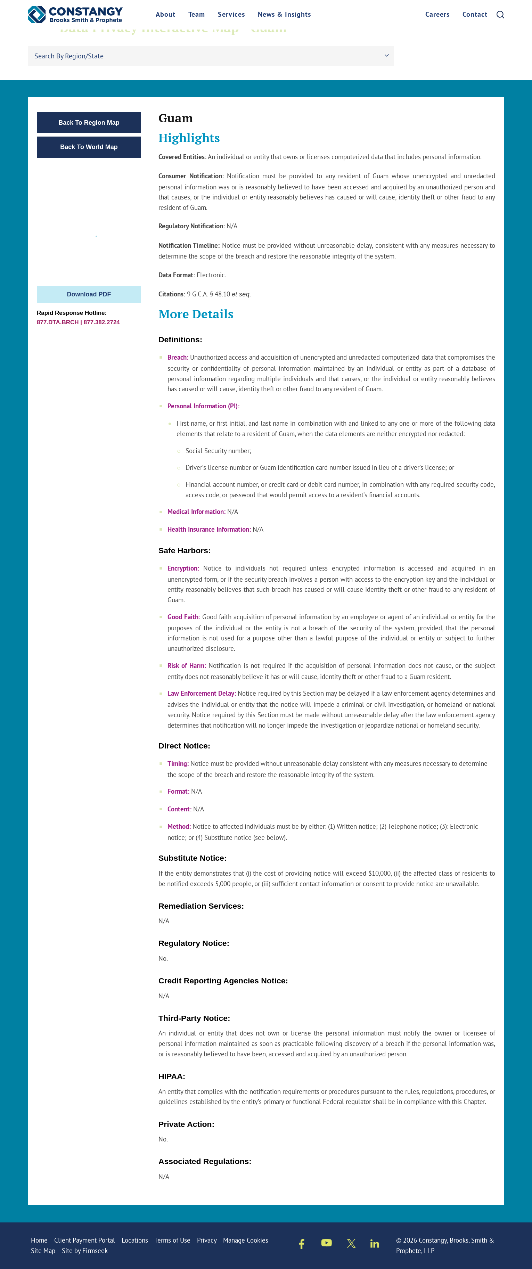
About (165, 14)
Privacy (207, 1240)
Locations (135, 1240)
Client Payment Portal (84, 1240)
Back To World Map (88, 147)
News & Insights (284, 14)
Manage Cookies (245, 1240)
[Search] (500, 14)
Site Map (43, 1250)
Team (196, 14)
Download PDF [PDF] (89, 294)
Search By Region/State (69, 55)
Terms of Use (172, 1240)
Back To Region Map (89, 122)
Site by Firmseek (85, 1250)
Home (39, 1240)
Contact (475, 14)
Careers (437, 14)
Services (231, 14)
